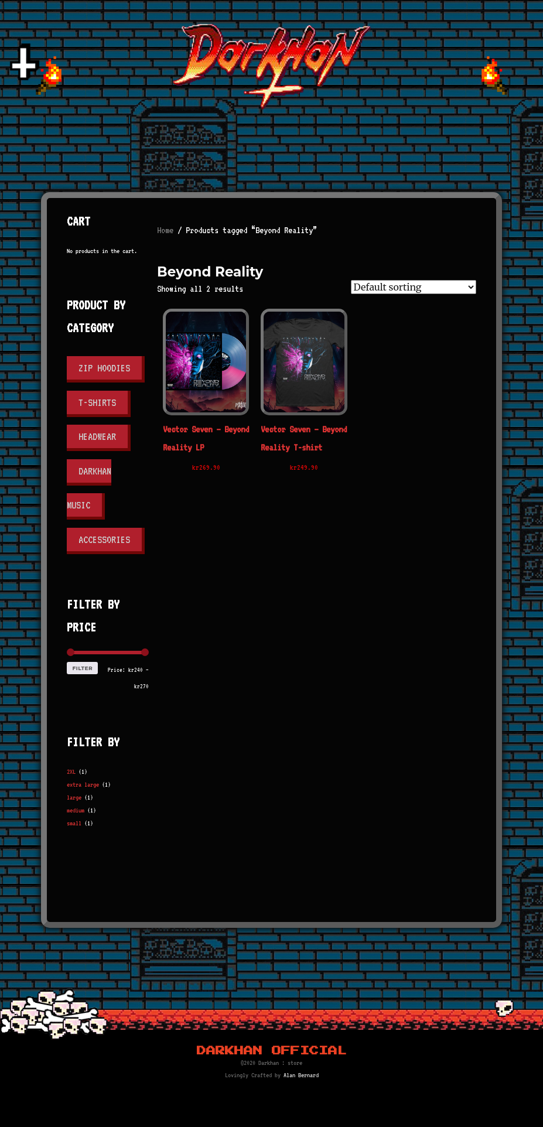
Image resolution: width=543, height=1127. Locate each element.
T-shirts (97, 402)
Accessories (104, 539)
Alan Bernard (301, 1075)
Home (165, 230)
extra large (83, 784)
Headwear (97, 436)
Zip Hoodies (104, 368)
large (74, 797)
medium (75, 810)
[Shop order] (413, 287)
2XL (71, 772)
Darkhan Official (272, 1051)
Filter (83, 668)
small (74, 823)
